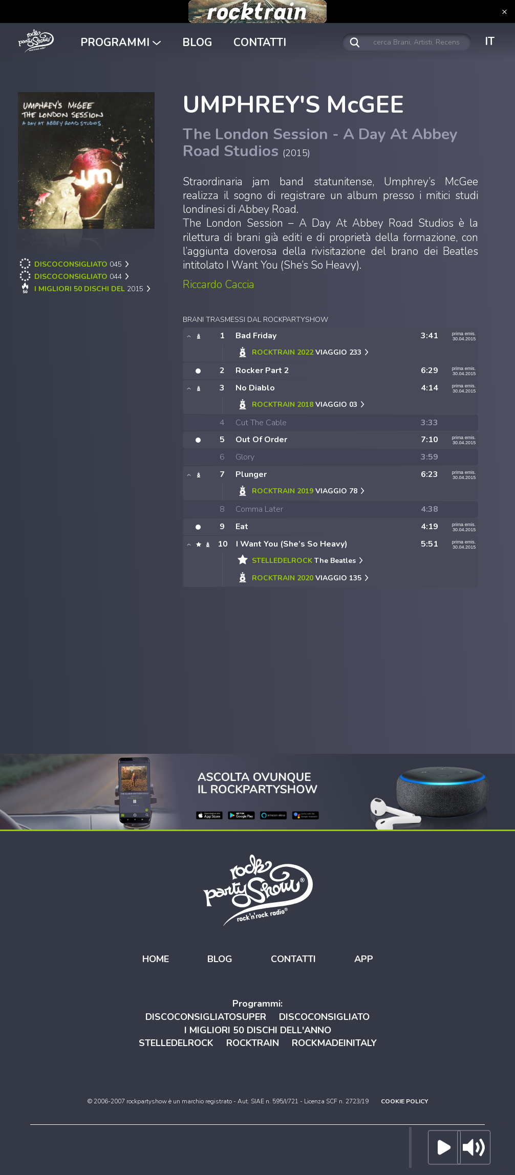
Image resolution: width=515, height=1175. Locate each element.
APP (363, 959)
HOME (155, 959)
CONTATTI (259, 42)
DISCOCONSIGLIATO (324, 1017)
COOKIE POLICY (404, 1101)
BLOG (197, 42)
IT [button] (490, 41)
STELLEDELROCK (176, 1043)
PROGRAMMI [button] (120, 42)
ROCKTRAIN (252, 1043)
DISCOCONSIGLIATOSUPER (205, 1017)
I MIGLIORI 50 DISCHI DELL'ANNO (257, 1030)
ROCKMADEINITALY (334, 1043)
